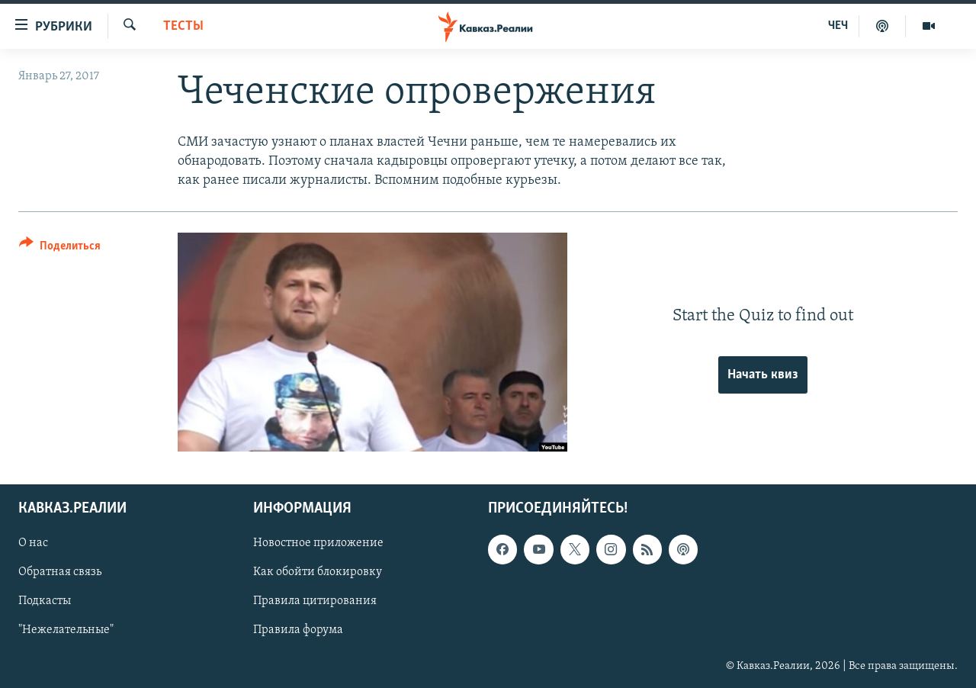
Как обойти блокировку (317, 573)
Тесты (183, 26)
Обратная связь (59, 573)
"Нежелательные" (66, 631)
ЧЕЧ (838, 26)
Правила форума (298, 631)
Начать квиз (762, 375)
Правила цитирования (315, 602)
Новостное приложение (318, 544)
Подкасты (44, 602)
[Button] (60, 248)
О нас (33, 544)
